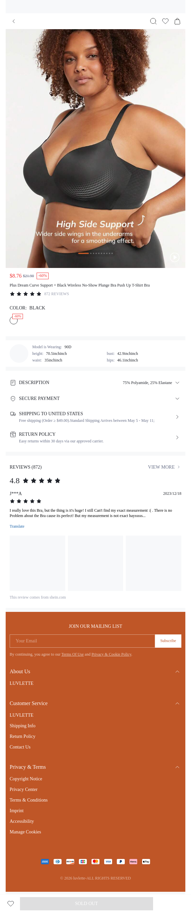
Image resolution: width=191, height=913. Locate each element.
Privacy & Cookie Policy (111, 654)
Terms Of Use (72, 654)
